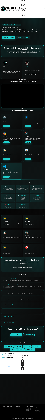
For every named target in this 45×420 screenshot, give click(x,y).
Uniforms (21, 349)
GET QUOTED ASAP (6, 414)
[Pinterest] (30, 409)
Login (28, 8)
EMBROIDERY (11, 408)
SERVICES (4, 410)
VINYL (10, 411)
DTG (10, 410)
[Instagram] (22, 365)
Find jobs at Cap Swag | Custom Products (6, 373)
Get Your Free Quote (9, 37)
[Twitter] (28, 409)
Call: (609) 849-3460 (29, 334)
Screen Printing (8, 346)
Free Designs (4, 412)
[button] (23, 6)
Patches (13, 349)
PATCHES (11, 413)
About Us (4, 413)
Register (31, 8)
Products (4, 411)
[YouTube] (22, 368)
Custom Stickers (12, 412)
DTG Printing (27, 346)
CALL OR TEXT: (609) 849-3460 (9, 354)
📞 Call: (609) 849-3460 (23, 37)
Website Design (30, 349)
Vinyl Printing (37, 346)
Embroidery (18, 346)
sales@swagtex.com (8, 357)
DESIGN (11, 414)
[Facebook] (22, 361)
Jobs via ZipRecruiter (14, 373)
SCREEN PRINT (12, 409)
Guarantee (17, 410)
